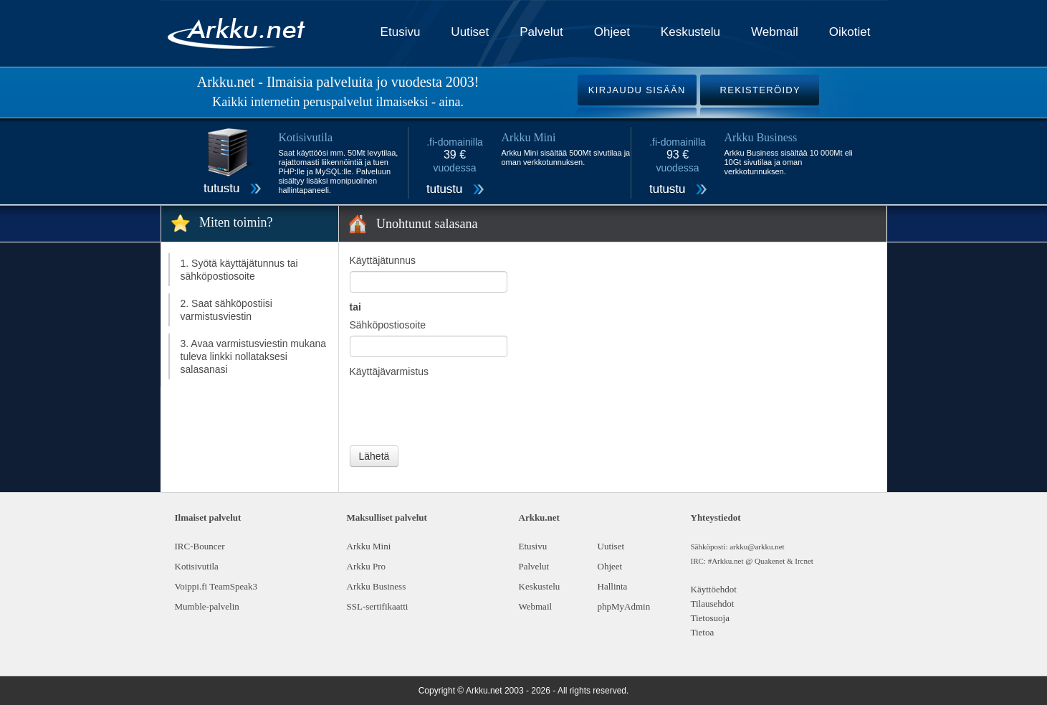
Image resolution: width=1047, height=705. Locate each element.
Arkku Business (376, 586)
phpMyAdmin (624, 606)
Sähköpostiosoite (388, 325)
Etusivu (401, 32)
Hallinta (613, 586)
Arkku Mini (369, 546)
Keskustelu (690, 32)
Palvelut (541, 32)
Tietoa (702, 632)
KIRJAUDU (637, 90)
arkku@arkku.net (757, 546)
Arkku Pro (366, 566)
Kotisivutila (197, 566)
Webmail (774, 32)
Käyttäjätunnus (383, 260)
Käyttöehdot (714, 589)
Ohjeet (612, 32)
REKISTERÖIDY (760, 90)
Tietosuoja (710, 617)
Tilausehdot (713, 603)
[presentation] (459, 410)
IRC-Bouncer (200, 546)
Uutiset (470, 32)
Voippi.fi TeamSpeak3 (216, 586)
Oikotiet (850, 32)
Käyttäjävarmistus (389, 371)
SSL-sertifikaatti (377, 606)
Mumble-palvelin (207, 606)
